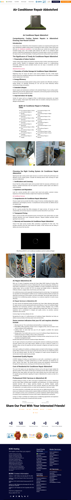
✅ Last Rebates (9, 1)
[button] (22, 409)
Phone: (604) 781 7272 (14, 493)
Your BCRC (17, 1)
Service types (23, 1)
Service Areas (31, 1)
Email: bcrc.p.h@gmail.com (15, 490)
